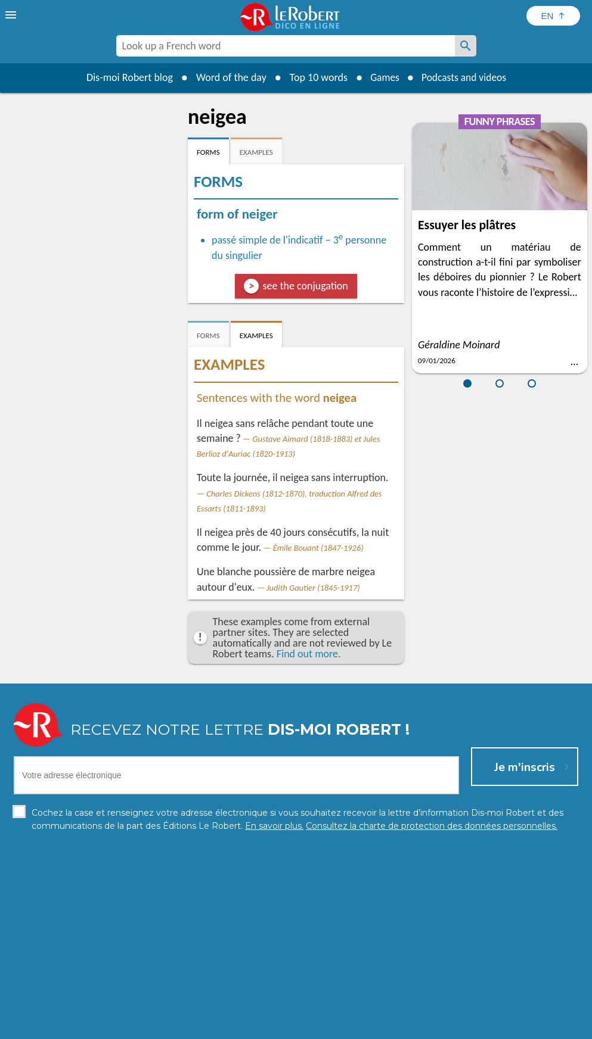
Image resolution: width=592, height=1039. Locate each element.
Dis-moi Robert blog (126, 77)
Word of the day (228, 77)
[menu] (12, 15)
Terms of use (398, 1026)
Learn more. (455, 1009)
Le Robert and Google (472, 1026)
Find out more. (309, 653)
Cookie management (326, 1026)
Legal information (244, 1026)
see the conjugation (305, 285)
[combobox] (285, 46)
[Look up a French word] (465, 46)
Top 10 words (316, 77)
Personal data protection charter (140, 1026)
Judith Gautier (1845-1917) (313, 587)
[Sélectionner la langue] (553, 16)
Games (383, 77)
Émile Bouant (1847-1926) (318, 547)
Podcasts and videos (465, 77)
